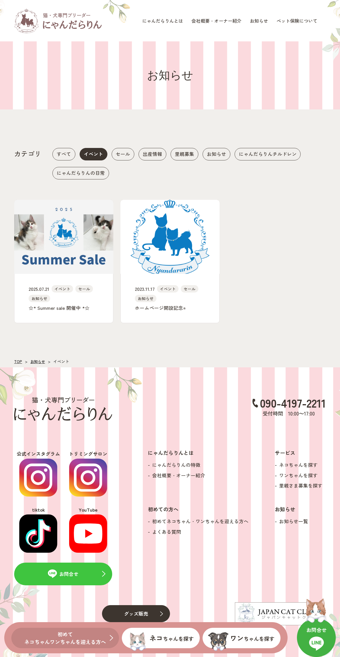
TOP (18, 363)
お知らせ (38, 363)
